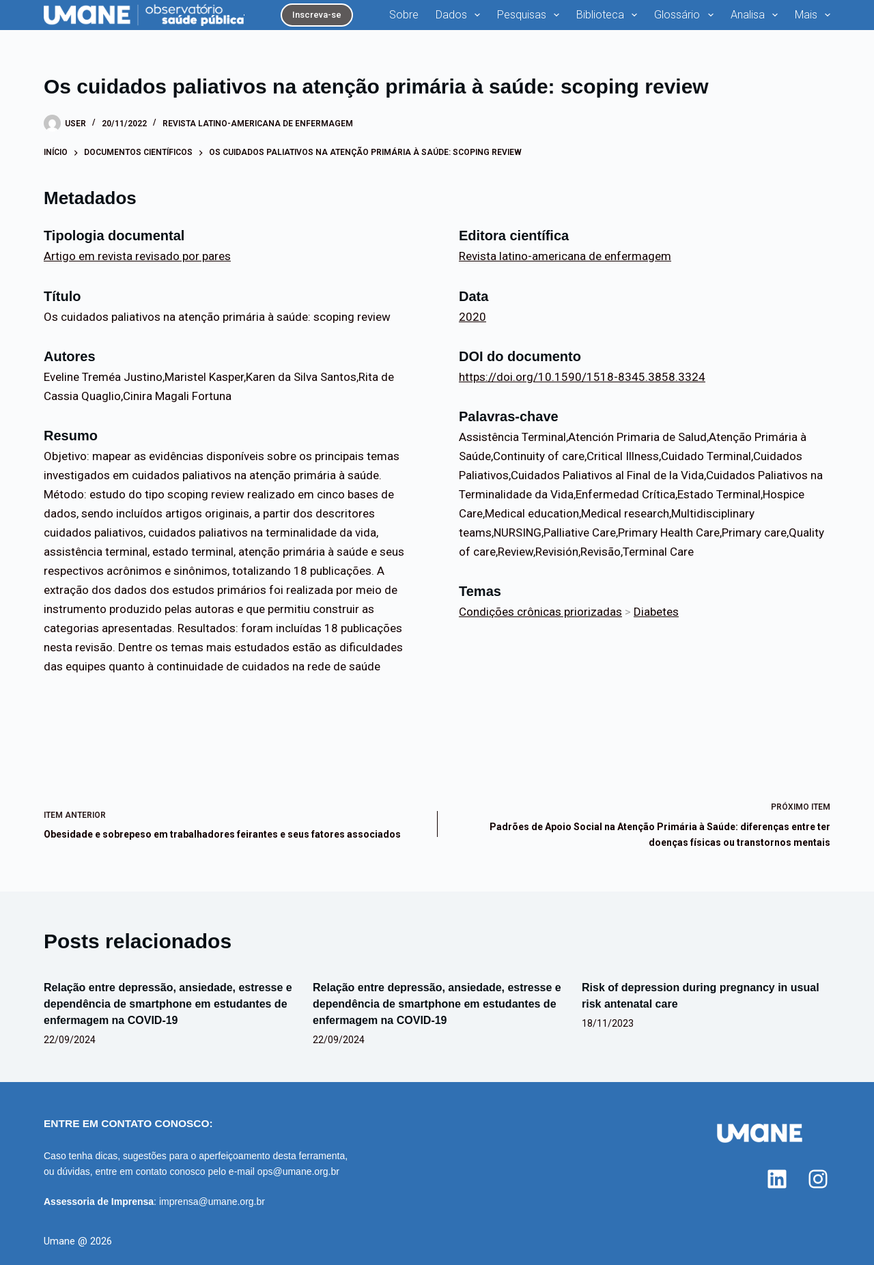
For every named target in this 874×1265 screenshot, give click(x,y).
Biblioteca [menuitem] (609, 15)
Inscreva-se (316, 15)
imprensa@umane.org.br (212, 1201)
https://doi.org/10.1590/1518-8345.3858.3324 (582, 377)
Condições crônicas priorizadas (540, 612)
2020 (472, 317)
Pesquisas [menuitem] (531, 15)
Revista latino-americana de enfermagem (258, 123)
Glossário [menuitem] (686, 15)
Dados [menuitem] (460, 15)
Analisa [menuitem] (757, 15)
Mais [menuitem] (812, 15)
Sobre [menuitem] (404, 14)
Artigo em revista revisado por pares (137, 256)
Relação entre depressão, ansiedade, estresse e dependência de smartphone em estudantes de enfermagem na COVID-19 (168, 1004)
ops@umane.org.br (298, 1171)
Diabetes (656, 612)
